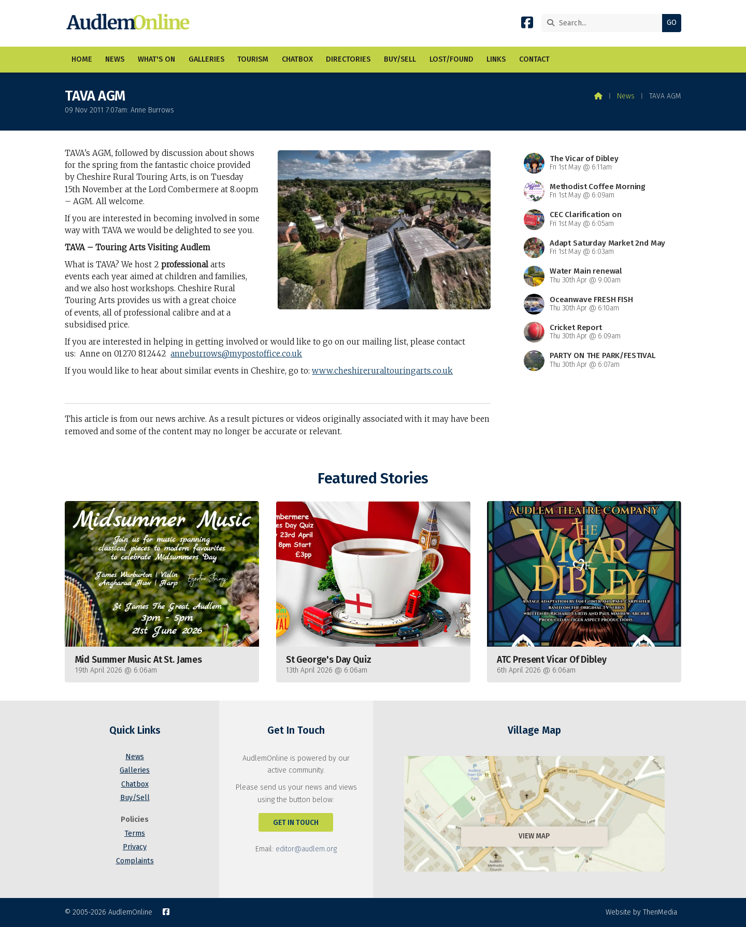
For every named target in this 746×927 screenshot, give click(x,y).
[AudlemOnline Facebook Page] (527, 25)
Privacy (135, 847)
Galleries (135, 770)
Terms (134, 833)
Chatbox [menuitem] (297, 59)
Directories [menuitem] (348, 59)
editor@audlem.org (306, 849)
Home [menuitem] (81, 59)
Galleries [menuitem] (206, 59)
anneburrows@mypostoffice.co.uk (236, 354)
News (626, 96)
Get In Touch (296, 822)
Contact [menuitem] (534, 59)
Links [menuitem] (496, 59)
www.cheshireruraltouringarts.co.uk (382, 371)
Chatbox (135, 784)
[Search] (604, 23)
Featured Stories (373, 478)
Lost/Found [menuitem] (451, 59)
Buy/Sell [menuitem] (400, 59)
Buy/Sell (135, 797)
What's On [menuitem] (156, 59)
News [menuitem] (114, 59)
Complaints (135, 861)
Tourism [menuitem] (252, 59)
